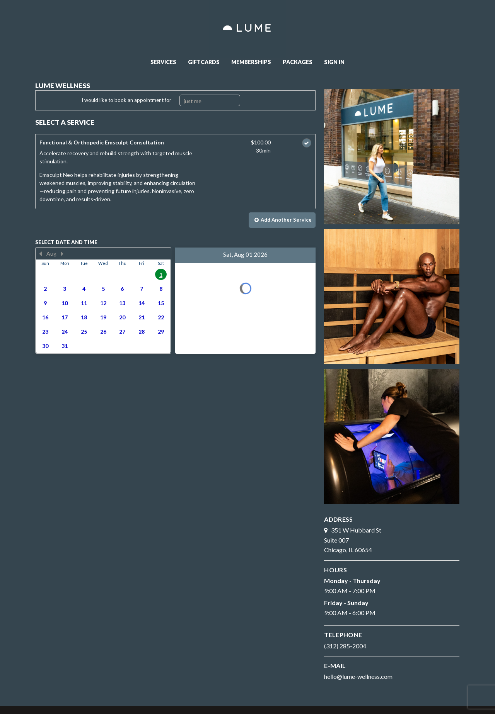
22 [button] (161, 317)
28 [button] (141, 331)
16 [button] (45, 317)
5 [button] (103, 288)
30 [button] (45, 346)
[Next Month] (62, 253)
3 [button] (64, 288)
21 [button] (141, 317)
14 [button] (141, 303)
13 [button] (122, 303)
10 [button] (64, 303)
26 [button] (103, 331)
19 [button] (103, 317)
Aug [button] (51, 253)
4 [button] (83, 288)
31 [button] (64, 346)
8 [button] (160, 288)
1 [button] (160, 274)
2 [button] (45, 288)
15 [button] (161, 303)
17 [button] (64, 317)
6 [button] (122, 288)
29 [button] (161, 331)
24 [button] (64, 331)
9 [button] (45, 303)
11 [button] (84, 303)
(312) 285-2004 (345, 646)
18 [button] (84, 317)
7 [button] (141, 288)
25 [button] (84, 331)
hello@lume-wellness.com (358, 676)
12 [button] (103, 303)
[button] (282, 220)
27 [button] (122, 331)
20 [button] (122, 317)
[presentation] (103, 300)
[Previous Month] (41, 253)
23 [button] (45, 331)
